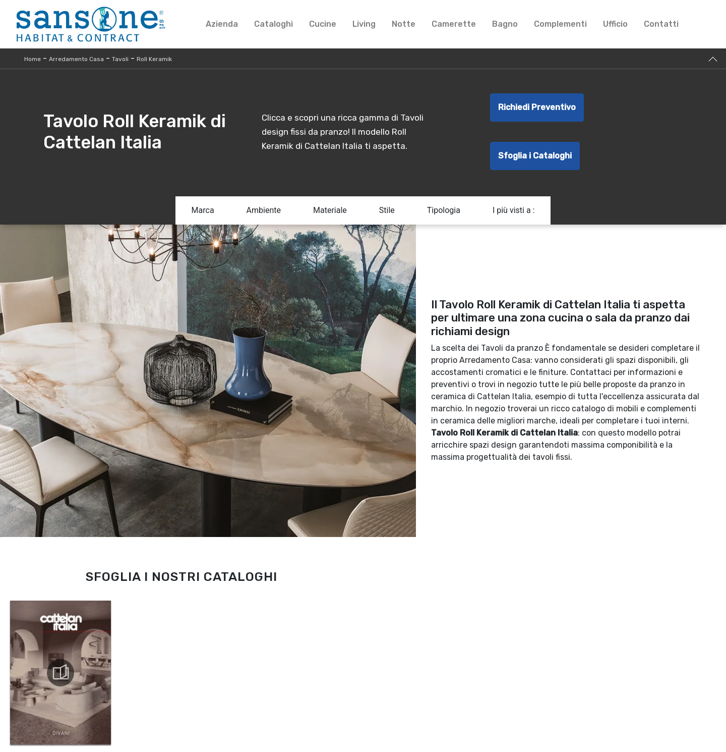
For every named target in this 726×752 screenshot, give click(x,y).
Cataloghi (273, 24)
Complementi (560, 24)
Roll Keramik (154, 59)
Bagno (505, 24)
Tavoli (120, 59)
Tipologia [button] (443, 210)
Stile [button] (387, 210)
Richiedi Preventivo (537, 107)
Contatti (661, 24)
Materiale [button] (330, 210)
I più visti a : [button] (514, 210)
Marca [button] (203, 210)
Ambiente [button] (264, 210)
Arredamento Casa (76, 59)
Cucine (322, 24)
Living (364, 24)
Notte (403, 24)
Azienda (222, 24)
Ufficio (615, 24)
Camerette (454, 24)
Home (32, 59)
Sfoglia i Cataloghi (535, 155)
